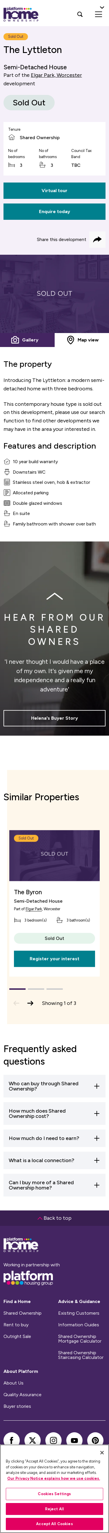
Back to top (54, 1218)
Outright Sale (17, 1336)
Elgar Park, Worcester (56, 75)
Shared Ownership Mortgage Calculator (79, 1338)
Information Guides (78, 1325)
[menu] (99, 14)
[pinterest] (95, 1440)
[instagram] (53, 1440)
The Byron (28, 906)
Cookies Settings (54, 1494)
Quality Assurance (22, 1394)
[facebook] (11, 1440)
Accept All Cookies (54, 1524)
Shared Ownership (22, 1313)
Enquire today (54, 211)
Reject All (54, 1509)
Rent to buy (15, 1325)
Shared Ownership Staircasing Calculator (80, 1355)
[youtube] (74, 1440)
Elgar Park (34, 923)
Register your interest (54, 973)
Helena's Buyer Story (54, 722)
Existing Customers (78, 1313)
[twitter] (32, 1440)
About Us (13, 1383)
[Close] (102, 1452)
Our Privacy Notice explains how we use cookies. (53, 1478)
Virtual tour (54, 190)
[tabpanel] (54, 294)
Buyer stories (17, 1406)
